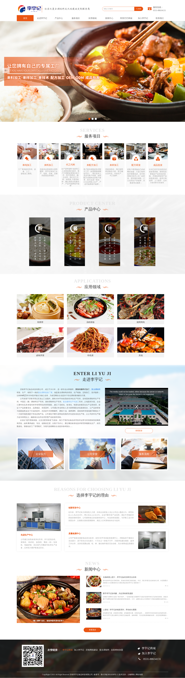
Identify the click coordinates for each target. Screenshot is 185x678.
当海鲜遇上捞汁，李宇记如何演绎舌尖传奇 (119, 577)
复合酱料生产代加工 (71, 402)
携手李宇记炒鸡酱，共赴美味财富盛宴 (118, 593)
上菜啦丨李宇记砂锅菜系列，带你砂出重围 (119, 610)
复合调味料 (95, 389)
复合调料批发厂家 (45, 392)
